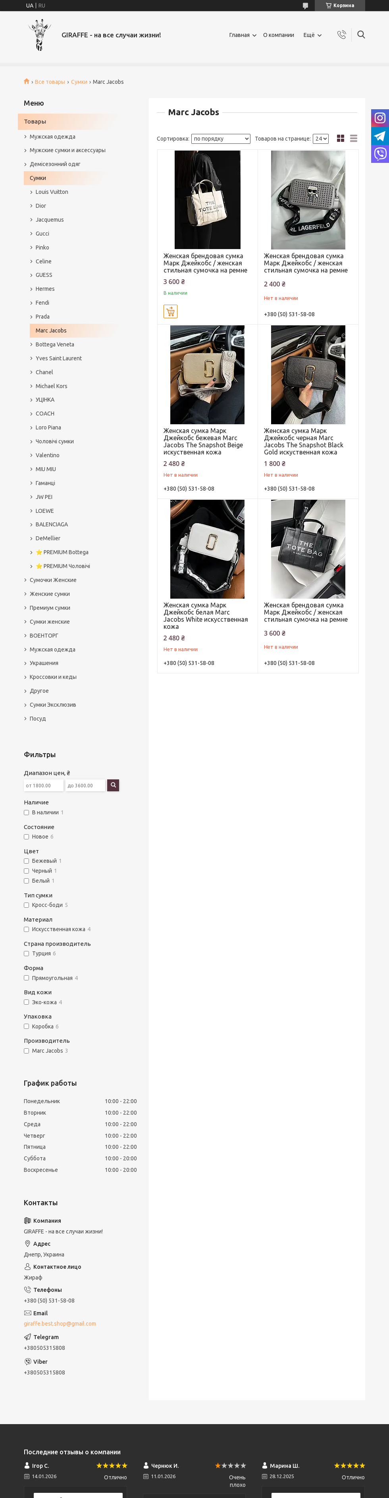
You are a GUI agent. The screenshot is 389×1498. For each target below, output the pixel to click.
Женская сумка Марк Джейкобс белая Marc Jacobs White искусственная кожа (206, 615)
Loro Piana (48, 427)
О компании (278, 35)
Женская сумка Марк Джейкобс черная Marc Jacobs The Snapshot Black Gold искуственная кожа (303, 441)
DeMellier (48, 538)
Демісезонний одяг (55, 164)
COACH (45, 413)
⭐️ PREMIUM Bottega (62, 552)
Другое (39, 691)
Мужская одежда (52, 136)
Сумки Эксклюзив (53, 705)
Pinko (42, 247)
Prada (43, 316)
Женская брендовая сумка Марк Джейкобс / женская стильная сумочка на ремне (205, 263)
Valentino (48, 455)
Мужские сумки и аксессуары (68, 150)
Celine (44, 261)
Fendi (42, 303)
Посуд (38, 718)
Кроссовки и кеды (53, 677)
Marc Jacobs (51, 330)
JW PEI (44, 497)
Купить (170, 311)
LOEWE (45, 511)
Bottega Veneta (55, 344)
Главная (239, 35)
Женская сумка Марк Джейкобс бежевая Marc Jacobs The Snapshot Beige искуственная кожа (203, 441)
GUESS (44, 275)
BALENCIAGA (52, 524)
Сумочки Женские (53, 580)
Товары (35, 121)
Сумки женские (50, 622)
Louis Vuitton (52, 192)
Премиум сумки (50, 608)
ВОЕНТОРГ (44, 635)
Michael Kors (51, 386)
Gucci (42, 233)
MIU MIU (46, 469)
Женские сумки (50, 594)
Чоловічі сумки (55, 441)
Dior (41, 206)
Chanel (44, 372)
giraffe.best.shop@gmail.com (60, 1323)
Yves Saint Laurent (59, 358)
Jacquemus (50, 219)
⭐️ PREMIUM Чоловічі (63, 566)
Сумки (79, 82)
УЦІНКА (45, 399)
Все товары (50, 82)
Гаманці (45, 483)
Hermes (45, 289)
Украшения (44, 663)
